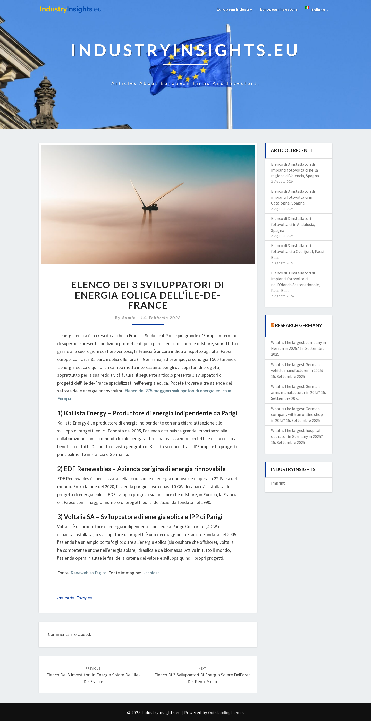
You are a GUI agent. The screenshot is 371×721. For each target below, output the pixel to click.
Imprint (278, 483)
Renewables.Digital (89, 573)
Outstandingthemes (226, 712)
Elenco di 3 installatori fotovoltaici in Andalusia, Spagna (293, 224)
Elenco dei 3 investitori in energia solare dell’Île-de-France (93, 675)
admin (129, 317)
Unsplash (151, 573)
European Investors (279, 8)
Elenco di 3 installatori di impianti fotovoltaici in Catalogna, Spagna (293, 197)
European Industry (234, 8)
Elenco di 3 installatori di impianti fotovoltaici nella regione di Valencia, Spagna (295, 170)
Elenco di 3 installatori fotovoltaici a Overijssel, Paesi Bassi (297, 251)
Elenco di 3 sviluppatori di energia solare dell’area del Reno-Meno (202, 675)
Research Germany (298, 325)
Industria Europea (74, 598)
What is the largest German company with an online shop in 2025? (297, 414)
